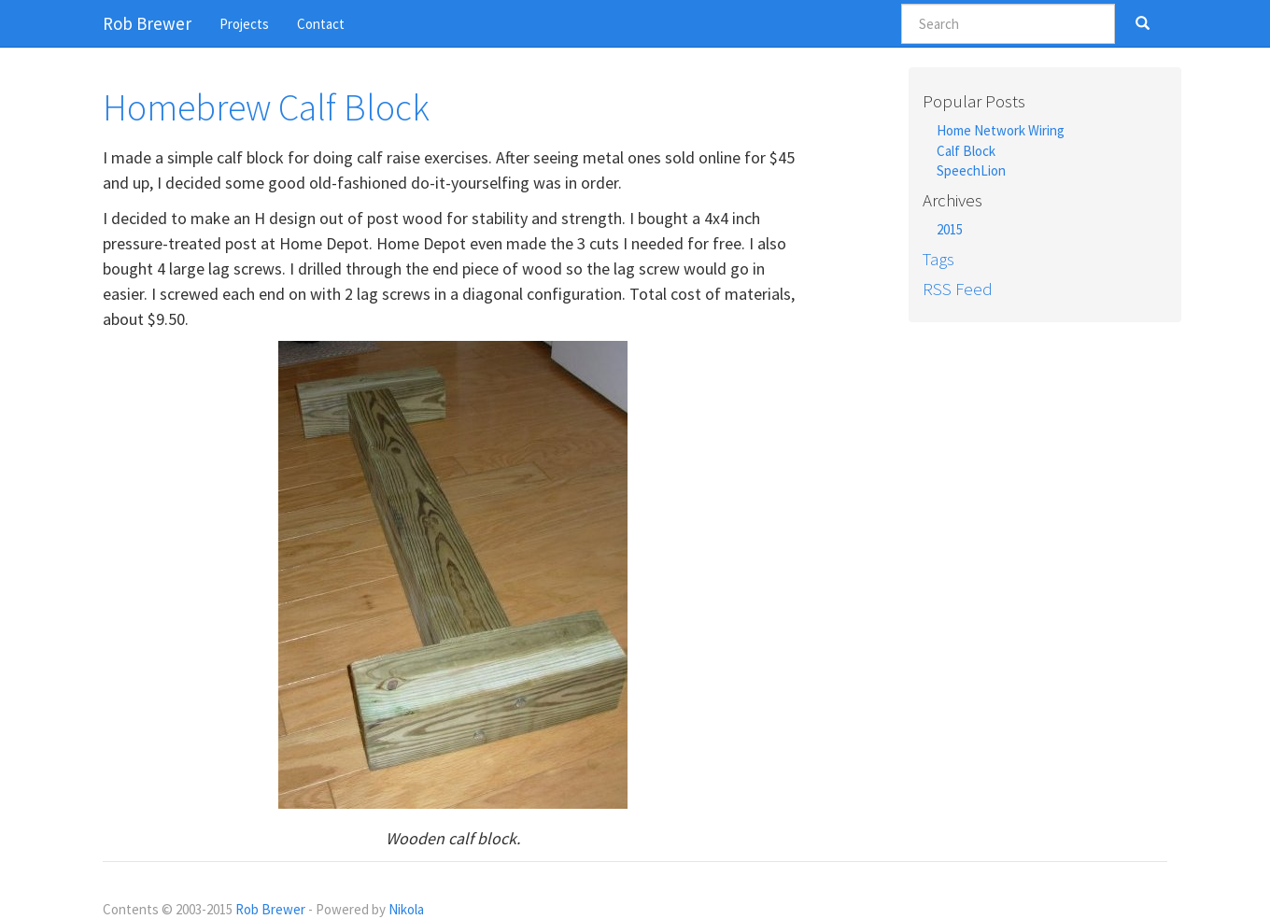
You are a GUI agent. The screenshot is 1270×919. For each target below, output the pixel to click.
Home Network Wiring (1001, 130)
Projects (244, 24)
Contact (321, 24)
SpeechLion (971, 170)
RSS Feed (958, 288)
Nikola (406, 909)
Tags (938, 258)
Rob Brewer (270, 909)
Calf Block (966, 151)
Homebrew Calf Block (266, 107)
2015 (950, 229)
